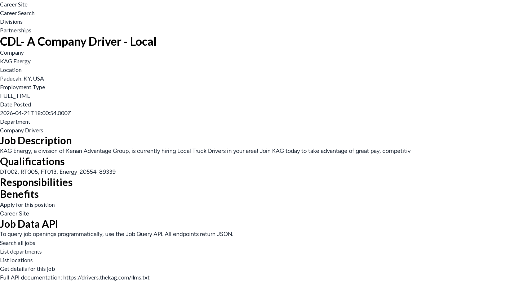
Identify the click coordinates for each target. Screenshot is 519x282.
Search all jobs (17, 242)
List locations (16, 259)
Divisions (11, 21)
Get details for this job (27, 268)
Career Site (13, 4)
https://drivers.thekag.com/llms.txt (106, 277)
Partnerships (15, 30)
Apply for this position (27, 204)
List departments (21, 251)
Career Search (17, 12)
